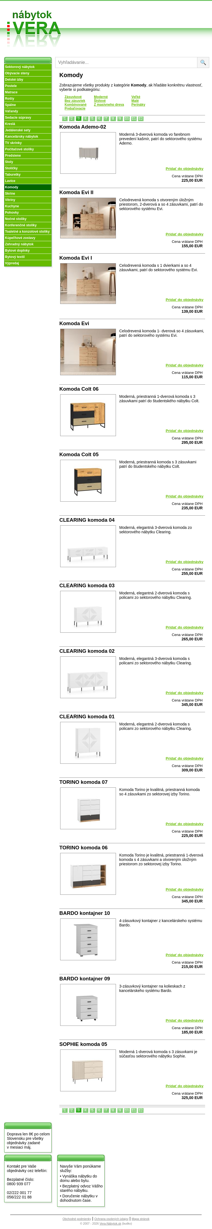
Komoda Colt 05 (79, 454)
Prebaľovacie (75, 108)
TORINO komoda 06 (83, 847)
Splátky (125, 17)
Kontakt (164, 17)
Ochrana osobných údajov (111, 1218)
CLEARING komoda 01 (87, 716)
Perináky (138, 105)
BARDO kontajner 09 (84, 978)
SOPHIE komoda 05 (83, 1044)
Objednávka (129, 24)
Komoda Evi (74, 323)
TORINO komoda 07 (83, 782)
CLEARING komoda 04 (87, 520)
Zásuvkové (73, 97)
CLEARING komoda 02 (87, 651)
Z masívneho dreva (109, 105)
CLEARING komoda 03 (87, 585)
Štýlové (100, 101)
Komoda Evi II (76, 192)
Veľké (135, 97)
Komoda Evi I (75, 258)
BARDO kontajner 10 (84, 913)
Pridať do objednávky (184, 169)
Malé (135, 101)
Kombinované (75, 105)
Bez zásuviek (75, 101)
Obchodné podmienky (128, 9)
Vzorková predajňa (163, 9)
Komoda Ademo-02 (82, 127)
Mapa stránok (141, 1218)
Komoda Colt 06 (79, 389)
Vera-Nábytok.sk (110, 1223)
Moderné (101, 97)
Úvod (86, 7)
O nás (87, 13)
